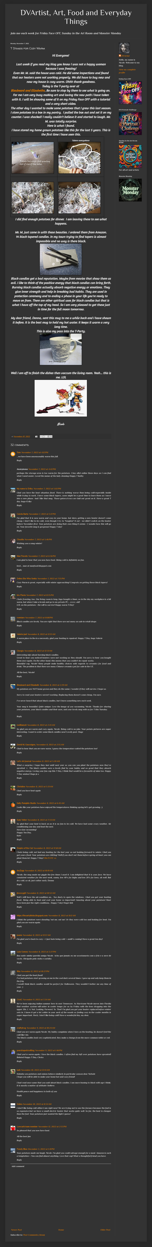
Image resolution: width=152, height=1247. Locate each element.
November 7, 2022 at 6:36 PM (42, 556)
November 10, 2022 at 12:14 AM (35, 1070)
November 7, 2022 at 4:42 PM (42, 469)
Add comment (18, 1166)
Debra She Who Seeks (27, 578)
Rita (18, 971)
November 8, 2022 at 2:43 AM (41, 725)
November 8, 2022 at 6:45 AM (50, 803)
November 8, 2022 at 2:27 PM (42, 952)
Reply (19, 460)
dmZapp (20, 870)
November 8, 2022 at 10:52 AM (41, 893)
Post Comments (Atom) (34, 1235)
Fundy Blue (22, 1149)
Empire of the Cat (25, 848)
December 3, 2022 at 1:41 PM (41, 1149)
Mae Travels (22, 556)
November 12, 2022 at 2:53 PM (52, 1126)
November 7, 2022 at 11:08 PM (39, 618)
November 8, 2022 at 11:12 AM (62, 915)
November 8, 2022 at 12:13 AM (41, 634)
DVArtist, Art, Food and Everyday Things (76, 17)
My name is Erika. (25, 489)
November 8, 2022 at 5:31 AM (39, 786)
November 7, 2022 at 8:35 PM (40, 595)
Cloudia (20, 539)
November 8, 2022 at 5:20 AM (46, 761)
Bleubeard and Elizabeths (28, 90)
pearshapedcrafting (25, 1050)
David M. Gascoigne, (26, 745)
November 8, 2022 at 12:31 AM (38, 651)
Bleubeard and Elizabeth (28, 685)
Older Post (105, 1230)
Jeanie (19, 935)
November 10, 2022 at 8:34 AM (37, 1104)
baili (18, 1070)
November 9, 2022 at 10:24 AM (41, 1028)
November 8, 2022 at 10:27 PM (35, 971)
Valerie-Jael (22, 634)
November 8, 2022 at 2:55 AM (50, 745)
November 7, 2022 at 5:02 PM (47, 489)
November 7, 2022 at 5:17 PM (42, 514)
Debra (19, 1104)
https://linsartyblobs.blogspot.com (32, 915)
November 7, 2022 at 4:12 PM (34, 452)
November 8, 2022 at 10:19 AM (39, 870)
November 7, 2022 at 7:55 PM (51, 578)
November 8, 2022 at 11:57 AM (37, 935)
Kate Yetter (22, 820)
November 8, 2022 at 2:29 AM (53, 685)
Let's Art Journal (24, 761)
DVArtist (125, 56)
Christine (21, 786)
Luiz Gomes (22, 952)
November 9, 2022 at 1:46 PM (48, 1050)
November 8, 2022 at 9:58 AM (47, 848)
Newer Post (16, 1230)
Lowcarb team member (27, 1126)
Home (61, 1230)
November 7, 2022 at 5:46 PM (38, 539)
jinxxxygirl (21, 893)
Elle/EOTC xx (50, 858)
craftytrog (21, 1028)
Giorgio (20, 651)
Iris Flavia (21, 595)
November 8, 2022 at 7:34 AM (41, 820)
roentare (20, 618)
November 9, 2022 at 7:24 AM (37, 999)
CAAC (19, 999)
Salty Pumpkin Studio (26, 803)
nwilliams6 (22, 725)
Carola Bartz (22, 514)
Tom (19, 452)
